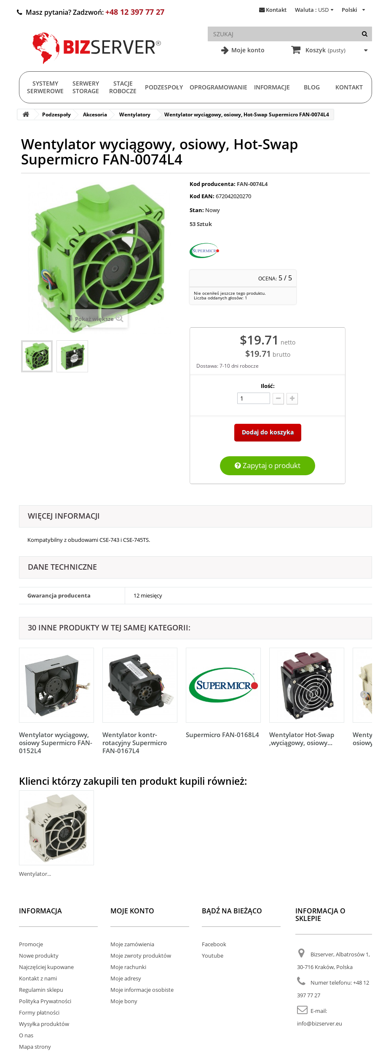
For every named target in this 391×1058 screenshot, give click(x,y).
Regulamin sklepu (41, 989)
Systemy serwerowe (45, 87)
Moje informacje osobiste (142, 989)
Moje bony (123, 1001)
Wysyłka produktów (44, 1024)
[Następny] (363, 694)
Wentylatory (134, 114)
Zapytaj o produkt (267, 465)
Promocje (31, 944)
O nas (26, 1035)
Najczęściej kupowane (46, 967)
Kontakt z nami (38, 978)
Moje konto (247, 50)
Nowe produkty (39, 955)
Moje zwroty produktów (140, 955)
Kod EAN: (202, 196)
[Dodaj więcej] (292, 398)
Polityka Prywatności (45, 1001)
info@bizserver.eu (319, 1023)
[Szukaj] (364, 34)
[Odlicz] (278, 398)
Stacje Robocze (123, 87)
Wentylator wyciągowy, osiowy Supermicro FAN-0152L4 (55, 742)
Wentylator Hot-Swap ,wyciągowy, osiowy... (301, 738)
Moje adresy (125, 978)
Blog (312, 87)
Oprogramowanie (218, 87)
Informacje (272, 87)
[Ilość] (253, 398)
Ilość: (268, 386)
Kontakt (276, 9)
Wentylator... (35, 874)
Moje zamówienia (132, 944)
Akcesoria (95, 114)
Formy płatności (39, 1012)
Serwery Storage (85, 87)
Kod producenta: (213, 184)
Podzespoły (164, 87)
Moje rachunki (128, 967)
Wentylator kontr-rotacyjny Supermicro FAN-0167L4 (134, 742)
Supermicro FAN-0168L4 (222, 734)
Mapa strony (35, 1046)
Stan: (197, 210)
